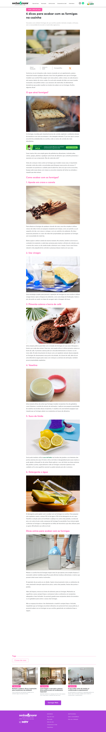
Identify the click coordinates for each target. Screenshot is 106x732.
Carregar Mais (53, 703)
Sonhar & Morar (20, 2)
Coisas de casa (20, 660)
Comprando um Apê (61, 3)
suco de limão (47, 457)
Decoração (43, 3)
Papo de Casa (35, 3)
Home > (30, 9)
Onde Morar (71, 3)
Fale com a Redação (73, 719)
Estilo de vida (52, 3)
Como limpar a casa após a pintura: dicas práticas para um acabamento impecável (51, 690)
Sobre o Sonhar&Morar (73, 716)
